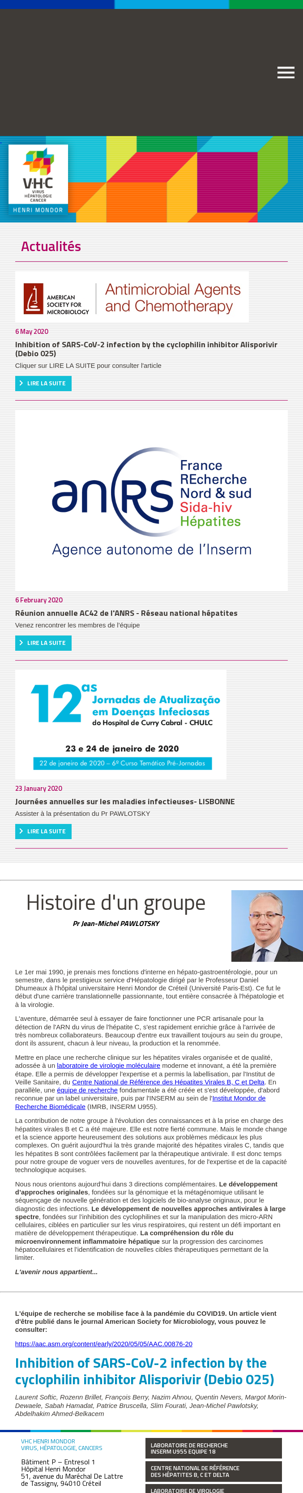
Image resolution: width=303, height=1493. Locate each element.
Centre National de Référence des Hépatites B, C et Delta (195, 1471)
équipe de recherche (87, 1090)
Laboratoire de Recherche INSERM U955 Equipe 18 (189, 1448)
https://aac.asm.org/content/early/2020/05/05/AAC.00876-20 (103, 1344)
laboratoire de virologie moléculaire (108, 1065)
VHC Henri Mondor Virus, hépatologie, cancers (61, 1444)
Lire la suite (46, 383)
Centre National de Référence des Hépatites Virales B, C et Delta (168, 1082)
